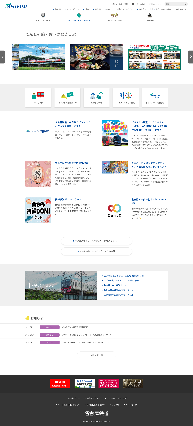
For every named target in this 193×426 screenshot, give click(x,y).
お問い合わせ (140, 4)
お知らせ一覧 (96, 354)
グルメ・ (126, 102)
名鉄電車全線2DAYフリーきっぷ (118, 294)
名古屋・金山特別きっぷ (115, 285)
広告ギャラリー (93, 398)
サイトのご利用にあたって (69, 404)
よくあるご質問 (121, 4)
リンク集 (115, 404)
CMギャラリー (74, 398)
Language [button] (156, 4)
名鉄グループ (155, 102)
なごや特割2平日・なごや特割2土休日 (121, 280)
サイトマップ (131, 404)
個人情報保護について (96, 404)
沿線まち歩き (96, 102)
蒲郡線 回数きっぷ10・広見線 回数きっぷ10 (124, 275)
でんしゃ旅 (38, 102)
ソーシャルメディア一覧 (117, 398)
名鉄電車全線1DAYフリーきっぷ (118, 290)
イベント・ (67, 102)
